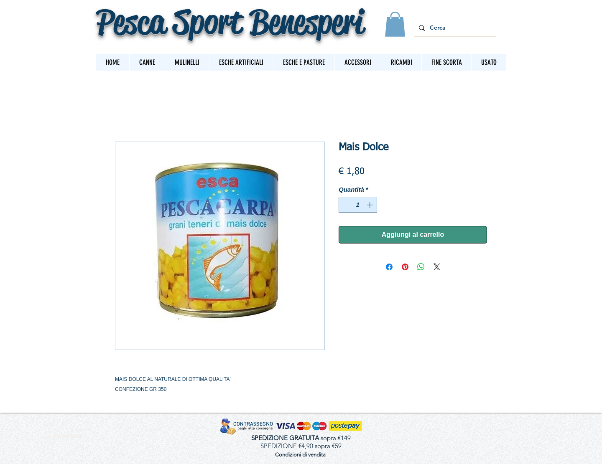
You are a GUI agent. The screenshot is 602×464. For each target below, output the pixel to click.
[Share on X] (437, 267)
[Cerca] (454, 28)
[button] (395, 24)
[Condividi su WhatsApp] (421, 267)
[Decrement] (345, 205)
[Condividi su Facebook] (389, 267)
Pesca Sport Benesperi (229, 21)
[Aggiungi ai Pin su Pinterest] (405, 267)
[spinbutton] (358, 205)
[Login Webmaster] (63, 436)
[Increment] (370, 205)
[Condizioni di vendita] (300, 454)
